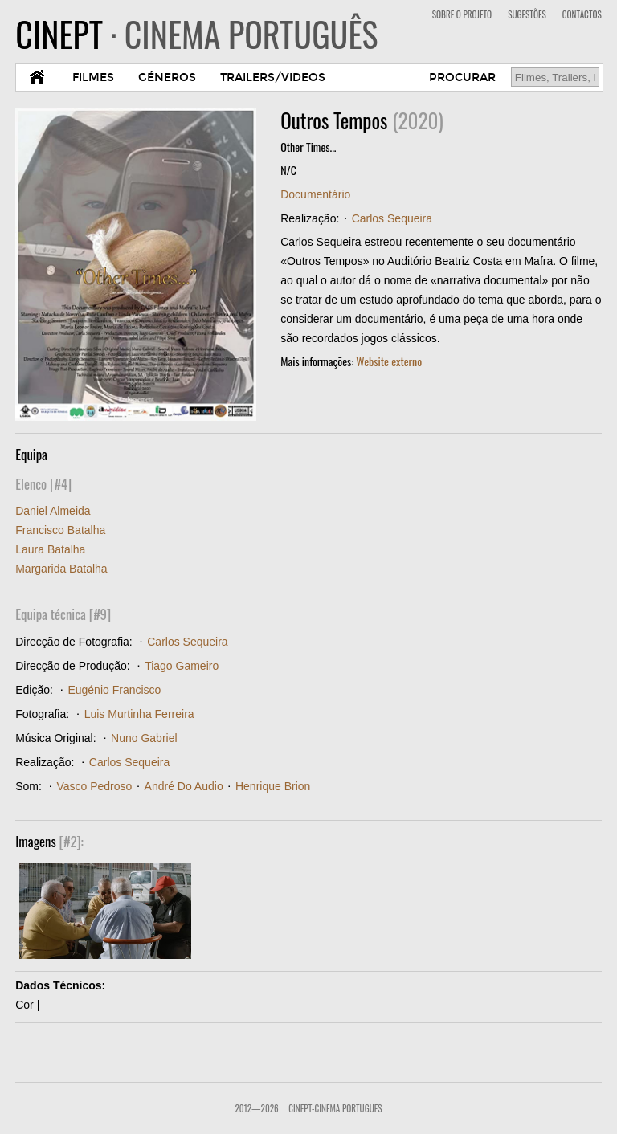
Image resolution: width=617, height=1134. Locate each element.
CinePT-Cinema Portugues (335, 1108)
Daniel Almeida (52, 510)
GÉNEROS (167, 77)
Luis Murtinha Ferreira (139, 714)
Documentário (315, 194)
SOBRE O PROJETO (462, 14)
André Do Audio (184, 786)
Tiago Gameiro (182, 665)
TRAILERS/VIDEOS (272, 77)
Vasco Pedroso (94, 786)
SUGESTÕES (527, 14)
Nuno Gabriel (144, 738)
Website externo (389, 361)
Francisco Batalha (60, 530)
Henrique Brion (272, 786)
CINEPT (196, 34)
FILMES (93, 77)
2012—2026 (256, 1108)
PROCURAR (462, 77)
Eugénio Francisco (114, 689)
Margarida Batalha (61, 568)
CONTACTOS (582, 14)
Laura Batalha (50, 549)
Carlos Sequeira (392, 218)
